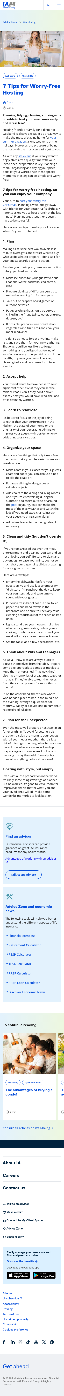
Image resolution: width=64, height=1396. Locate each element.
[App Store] (18, 1276)
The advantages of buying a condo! (29, 1092)
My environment (33, 1082)
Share (8, 102)
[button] (49, 5)
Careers (11, 1175)
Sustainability (13, 1237)
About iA (12, 1162)
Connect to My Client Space (23, 1220)
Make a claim (13, 1212)
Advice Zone (10, 22)
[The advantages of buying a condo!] (29, 1053)
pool (14, 505)
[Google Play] (44, 1276)
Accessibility (11, 1304)
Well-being (29, 22)
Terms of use (11, 1314)
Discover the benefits (22, 1261)
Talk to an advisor (23, 875)
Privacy (8, 1309)
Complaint (9, 1324)
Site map (8, 1293)
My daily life (27, 75)
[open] (59, 5)
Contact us (14, 1187)
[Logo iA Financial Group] (9, 7)
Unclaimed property (16, 1319)
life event (24, 156)
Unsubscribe (11, 1298)
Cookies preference (15, 1329)
